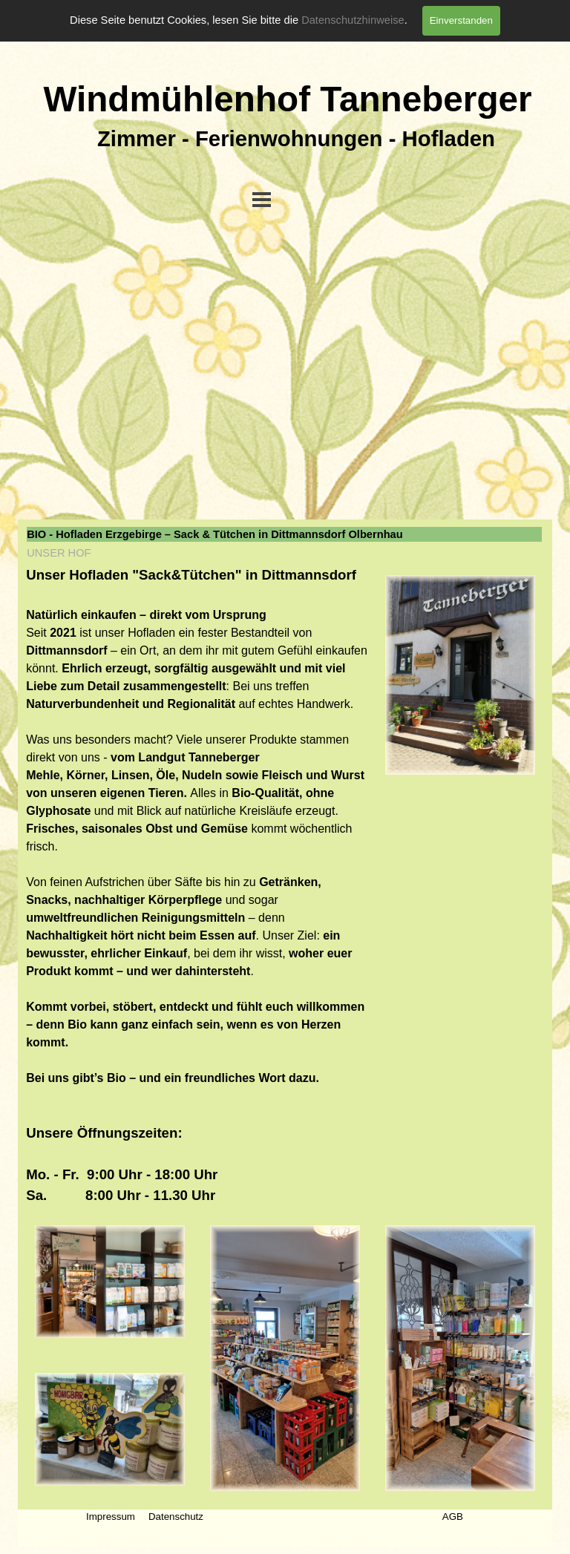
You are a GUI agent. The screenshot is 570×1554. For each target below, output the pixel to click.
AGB (452, 1516)
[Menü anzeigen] (261, 199)
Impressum (110, 1516)
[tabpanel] (197, 885)
